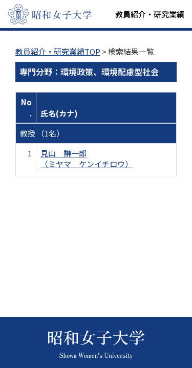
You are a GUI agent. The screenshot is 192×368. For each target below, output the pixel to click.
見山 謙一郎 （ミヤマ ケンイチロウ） (86, 158)
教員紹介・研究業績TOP (57, 51)
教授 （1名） (42, 133)
